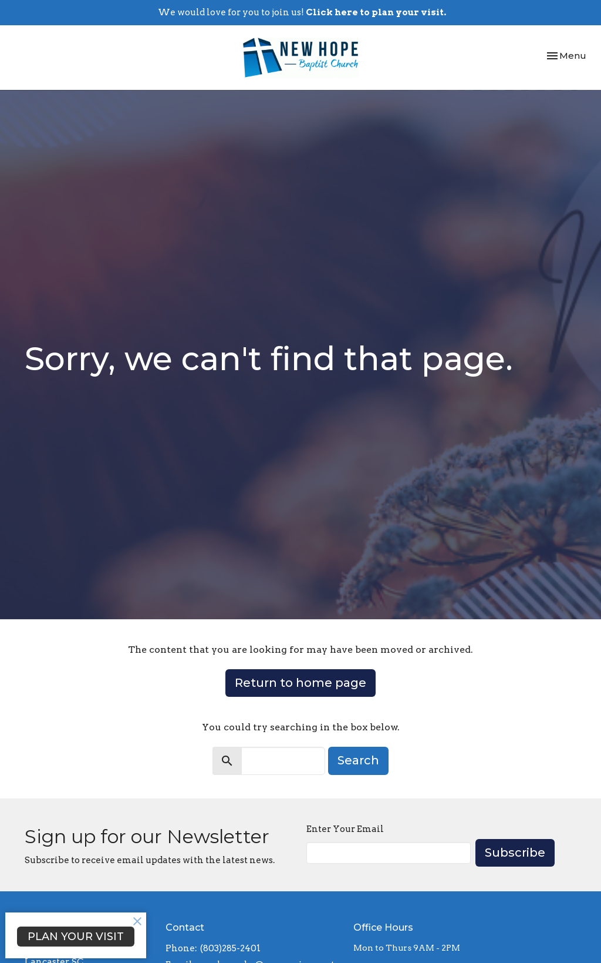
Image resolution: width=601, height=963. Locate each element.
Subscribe (515, 852)
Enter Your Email (345, 829)
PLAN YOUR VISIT (76, 936)
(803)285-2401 (230, 948)
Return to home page (300, 683)
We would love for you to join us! (302, 12)
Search (358, 760)
